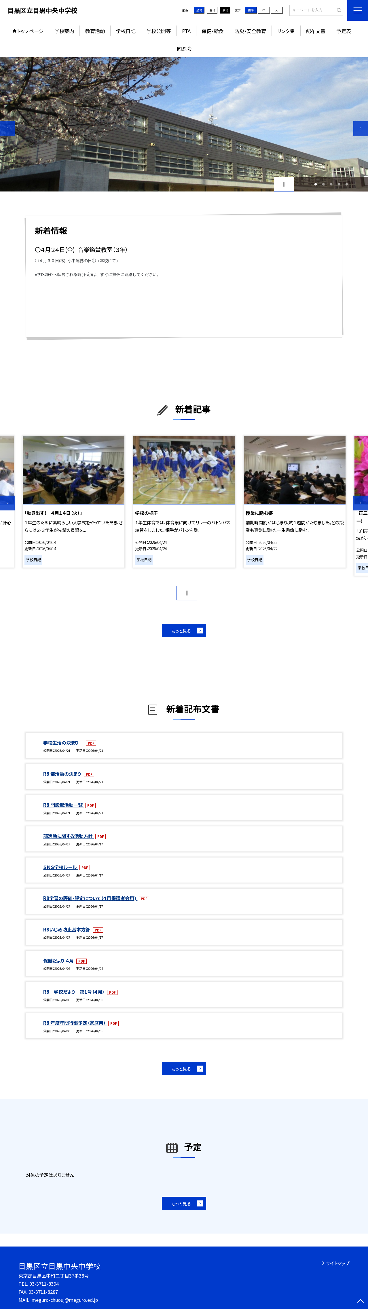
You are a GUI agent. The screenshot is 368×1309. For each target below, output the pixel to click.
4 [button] (339, 184)
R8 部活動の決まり (62, 773)
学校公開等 (158, 31)
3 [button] (331, 184)
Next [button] (360, 128)
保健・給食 (212, 31)
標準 (251, 10)
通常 (199, 10)
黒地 (225, 10)
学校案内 (64, 31)
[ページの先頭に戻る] (360, 1301)
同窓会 (184, 48)
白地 (212, 10)
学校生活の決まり (63, 742)
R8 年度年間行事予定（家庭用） (75, 1022)
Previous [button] (7, 128)
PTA (186, 31)
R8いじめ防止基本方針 (67, 929)
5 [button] (347, 184)
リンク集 (286, 31)
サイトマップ (338, 1263)
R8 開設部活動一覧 (63, 804)
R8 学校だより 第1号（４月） (74, 991)
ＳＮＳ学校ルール (60, 867)
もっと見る (181, 630)
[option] (184, 124)
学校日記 (125, 31)
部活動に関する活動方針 (68, 835)
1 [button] (315, 184)
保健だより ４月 (59, 960)
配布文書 (315, 31)
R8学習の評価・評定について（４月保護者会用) (90, 898)
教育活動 (95, 31)
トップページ (30, 31)
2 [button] (323, 184)
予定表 (343, 31)
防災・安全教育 (250, 31)
